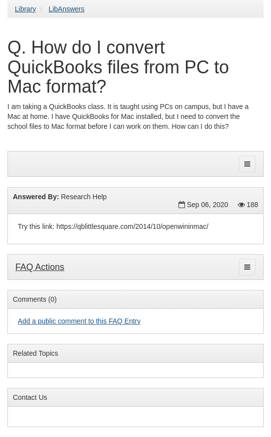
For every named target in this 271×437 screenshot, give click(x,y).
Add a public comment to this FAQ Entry (79, 321)
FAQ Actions (39, 267)
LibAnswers (66, 9)
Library (25, 9)
